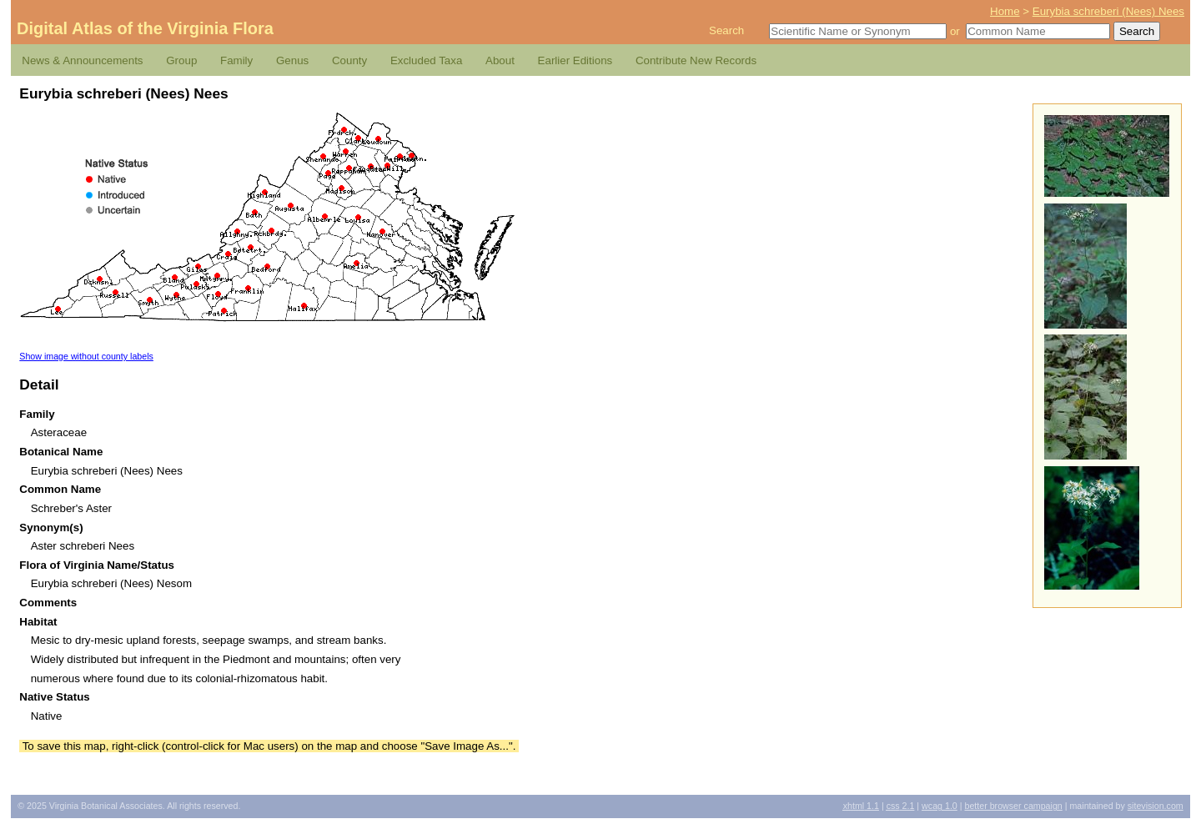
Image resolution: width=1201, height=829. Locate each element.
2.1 (901, 806)
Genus (292, 60)
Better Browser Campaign (1013, 806)
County (349, 60)
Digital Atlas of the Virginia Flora (145, 28)
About (500, 60)
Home (1005, 11)
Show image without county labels (86, 356)
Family (236, 60)
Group (181, 60)
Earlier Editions (575, 60)
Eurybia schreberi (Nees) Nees (1108, 11)
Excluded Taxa (426, 60)
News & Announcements (82, 60)
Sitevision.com (1155, 806)
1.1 (861, 806)
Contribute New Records (696, 60)
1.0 (939, 806)
